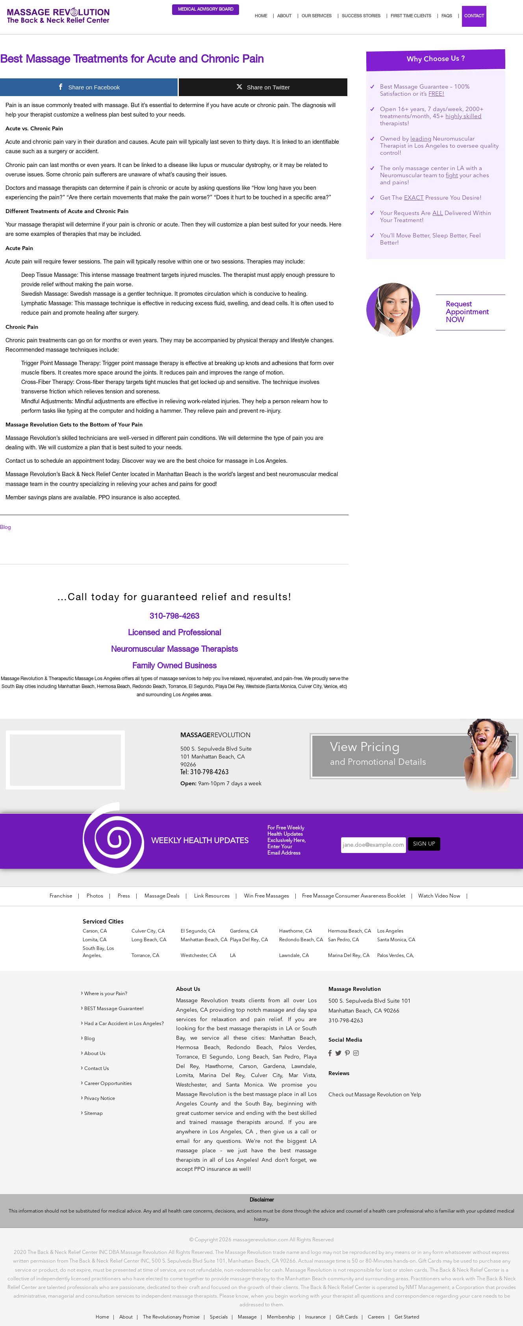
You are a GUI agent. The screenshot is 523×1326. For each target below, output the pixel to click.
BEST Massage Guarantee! (117, 1008)
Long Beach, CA (149, 939)
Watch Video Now (439, 896)
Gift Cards (347, 1317)
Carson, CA (95, 931)
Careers (376, 1317)
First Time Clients (411, 16)
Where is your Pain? (109, 993)
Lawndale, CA (294, 955)
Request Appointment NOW (467, 312)
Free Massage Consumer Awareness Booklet (353, 896)
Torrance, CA (145, 955)
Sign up (424, 844)
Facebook (330, 1054)
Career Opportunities (111, 1090)
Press (124, 896)
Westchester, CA (198, 955)
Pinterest (347, 1054)
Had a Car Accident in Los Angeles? (124, 1027)
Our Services (317, 16)
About (284, 16)
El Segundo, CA (198, 931)
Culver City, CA (148, 931)
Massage (247, 1317)
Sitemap (94, 1120)
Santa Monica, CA (396, 939)
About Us (96, 1060)
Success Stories (361, 16)
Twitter (338, 1054)
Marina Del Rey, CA (348, 955)
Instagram (356, 1054)
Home (261, 16)
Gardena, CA (244, 931)
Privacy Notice (102, 1105)
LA (233, 955)
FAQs (446, 16)
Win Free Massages (266, 896)
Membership (281, 1317)
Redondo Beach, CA (301, 939)
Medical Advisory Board (205, 9)
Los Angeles (390, 931)
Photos (95, 896)
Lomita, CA (94, 939)
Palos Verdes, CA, (395, 955)
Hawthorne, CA (295, 931)
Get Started (407, 1317)
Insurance (315, 1317)
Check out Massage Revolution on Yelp (379, 1095)
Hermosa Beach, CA (349, 931)
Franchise (61, 896)
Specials (219, 1317)
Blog (5, 527)
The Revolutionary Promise (171, 1317)
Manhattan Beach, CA (204, 939)
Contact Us (97, 1075)
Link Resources (212, 896)
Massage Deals (162, 896)
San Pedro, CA (343, 939)
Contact (474, 16)
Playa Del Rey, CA (249, 939)
